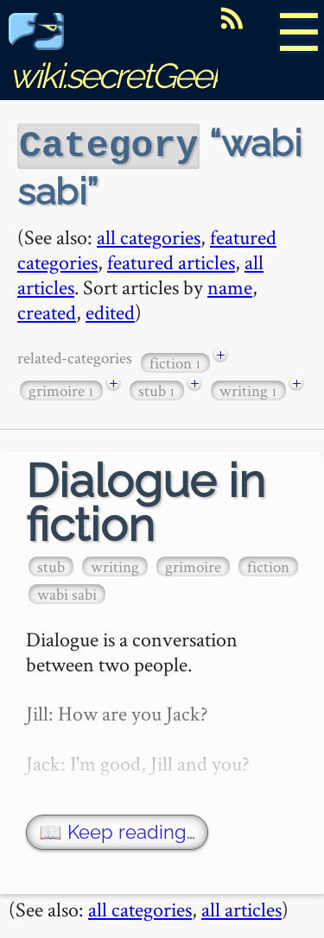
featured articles (171, 259)
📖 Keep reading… (117, 829)
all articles (241, 906)
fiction (175, 360)
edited (110, 309)
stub (156, 388)
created (46, 309)
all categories (148, 234)
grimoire (61, 388)
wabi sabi (67, 591)
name (229, 284)
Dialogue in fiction (145, 500)
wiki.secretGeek (117, 56)
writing (248, 388)
